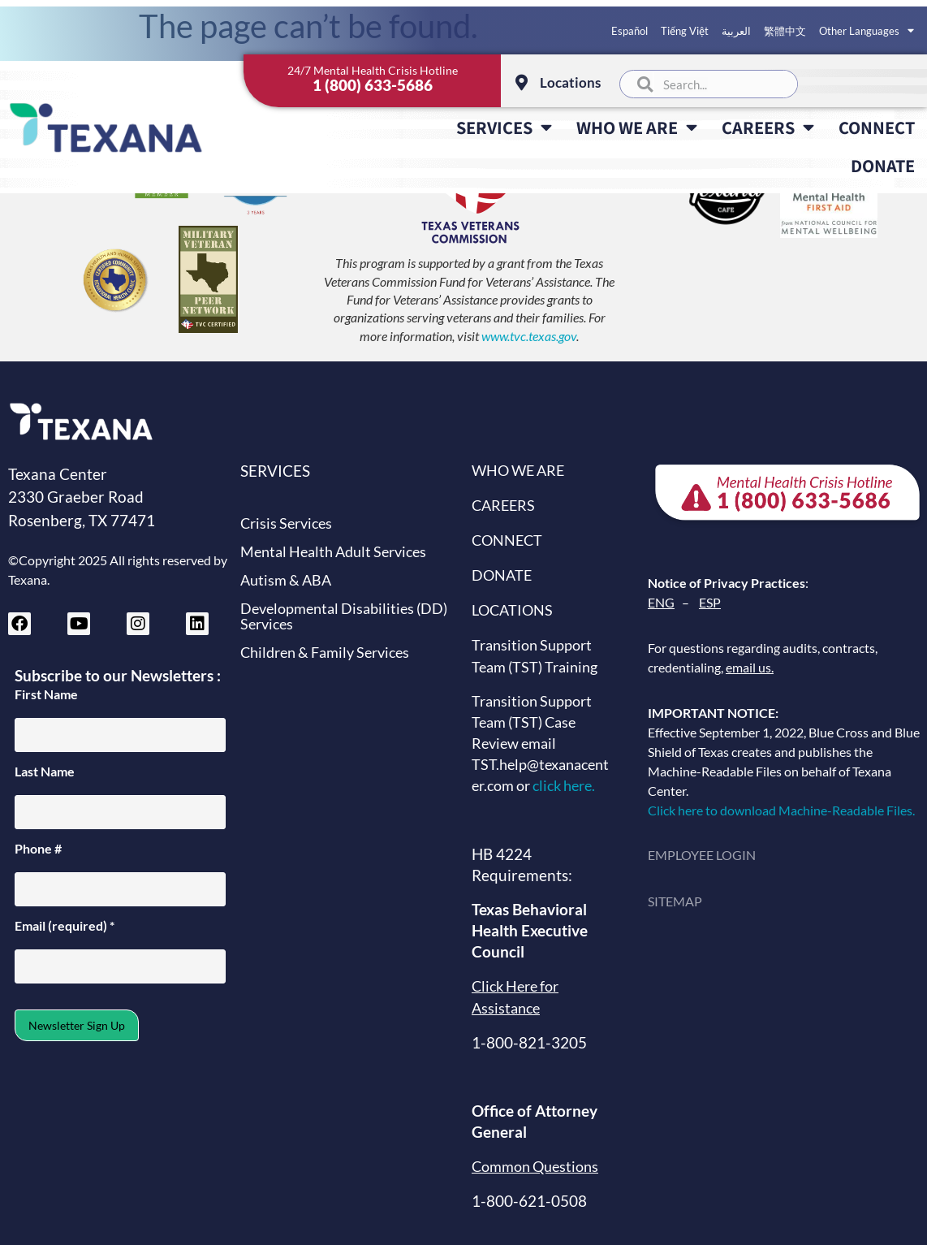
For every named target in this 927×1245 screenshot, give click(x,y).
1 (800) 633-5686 (373, 85)
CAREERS (768, 127)
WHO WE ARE (636, 127)
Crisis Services (286, 523)
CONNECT (877, 127)
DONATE (883, 165)
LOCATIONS (512, 610)
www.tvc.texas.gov (528, 336)
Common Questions (535, 1166)
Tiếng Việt (685, 30)
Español (629, 30)
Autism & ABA (285, 580)
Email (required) (64, 925)
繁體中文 (785, 30)
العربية (736, 30)
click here (562, 785)
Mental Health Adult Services (333, 551)
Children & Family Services (324, 652)
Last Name (45, 771)
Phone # (38, 848)
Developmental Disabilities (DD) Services (343, 616)
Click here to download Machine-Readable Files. (784, 810)
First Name (46, 694)
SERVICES (504, 127)
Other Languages (866, 31)
